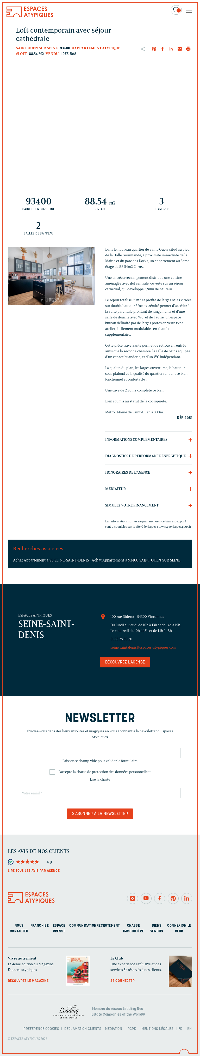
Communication (82, 926)
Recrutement (108, 926)
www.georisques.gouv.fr (175, 526)
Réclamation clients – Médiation (93, 1029)
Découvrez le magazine (28, 981)
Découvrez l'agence (125, 662)
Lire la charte (100, 779)
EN (189, 1029)
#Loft (21, 54)
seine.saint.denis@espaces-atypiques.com (143, 647)
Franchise (39, 926)
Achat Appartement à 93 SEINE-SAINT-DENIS (51, 560)
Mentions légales (157, 1029)
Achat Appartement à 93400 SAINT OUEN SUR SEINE (136, 560)
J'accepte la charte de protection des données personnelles (105, 772)
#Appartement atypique (96, 48)
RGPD (132, 1029)
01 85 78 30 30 (121, 639)
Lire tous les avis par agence (34, 871)
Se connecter (122, 981)
